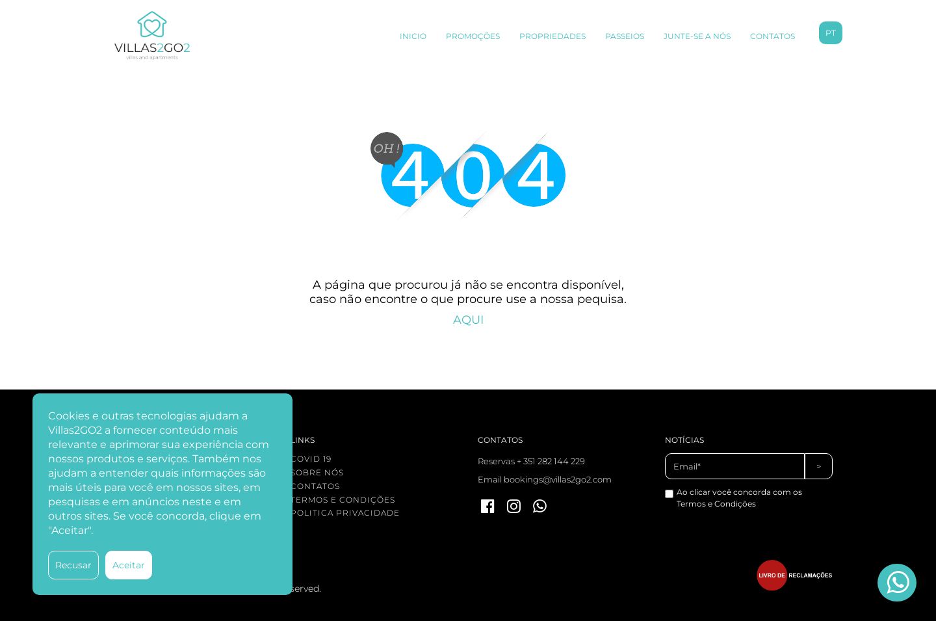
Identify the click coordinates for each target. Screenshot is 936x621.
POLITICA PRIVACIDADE (345, 513)
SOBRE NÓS (317, 472)
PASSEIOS (624, 36)
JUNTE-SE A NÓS (697, 36)
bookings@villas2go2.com (558, 479)
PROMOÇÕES (473, 36)
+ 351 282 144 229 (551, 461)
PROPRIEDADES (552, 36)
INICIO (413, 36)
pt (831, 33)
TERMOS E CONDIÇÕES (343, 500)
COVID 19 (311, 459)
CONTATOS (772, 36)
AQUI (468, 320)
